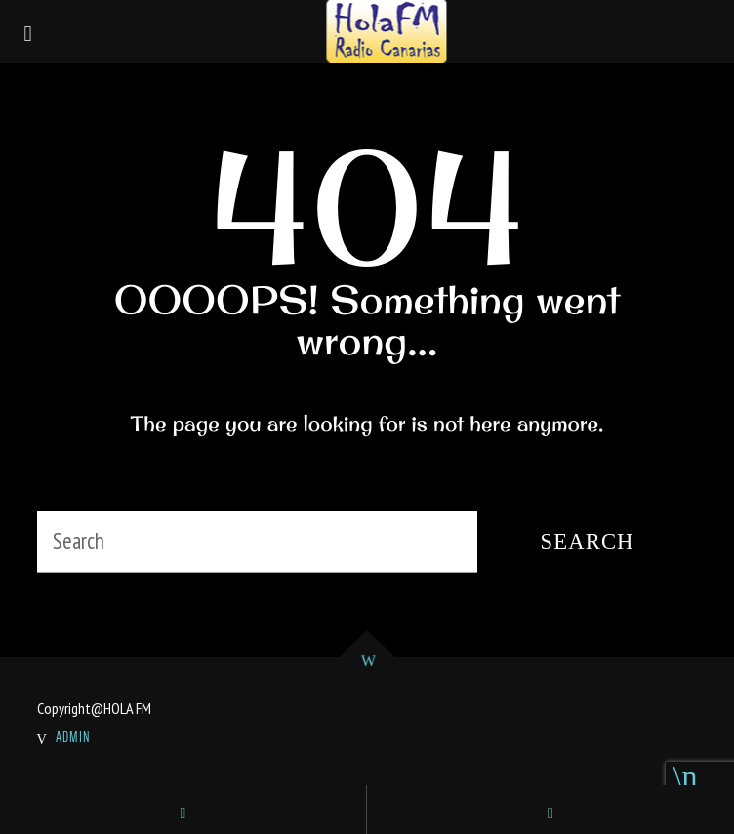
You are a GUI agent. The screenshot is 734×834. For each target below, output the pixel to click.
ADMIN (73, 737)
